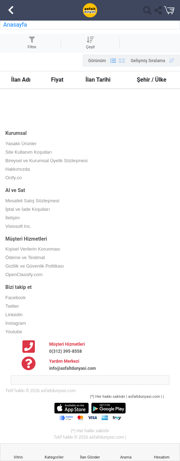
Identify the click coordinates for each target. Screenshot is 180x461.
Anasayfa (15, 24)
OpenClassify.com (24, 274)
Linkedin (13, 314)
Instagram (15, 323)
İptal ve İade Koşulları (27, 209)
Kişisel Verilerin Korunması (32, 249)
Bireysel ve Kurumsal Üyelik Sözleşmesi (46, 160)
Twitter (12, 306)
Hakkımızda (17, 169)
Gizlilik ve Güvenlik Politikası (34, 266)
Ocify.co (13, 177)
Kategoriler (53, 457)
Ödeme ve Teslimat (25, 257)
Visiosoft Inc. (18, 226)
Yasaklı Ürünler (21, 143)
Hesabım (162, 457)
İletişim (12, 217)
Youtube (13, 331)
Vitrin (18, 457)
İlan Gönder (90, 457)
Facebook (15, 297)
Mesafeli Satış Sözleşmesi (32, 200)
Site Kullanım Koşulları (28, 152)
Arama (126, 457)
